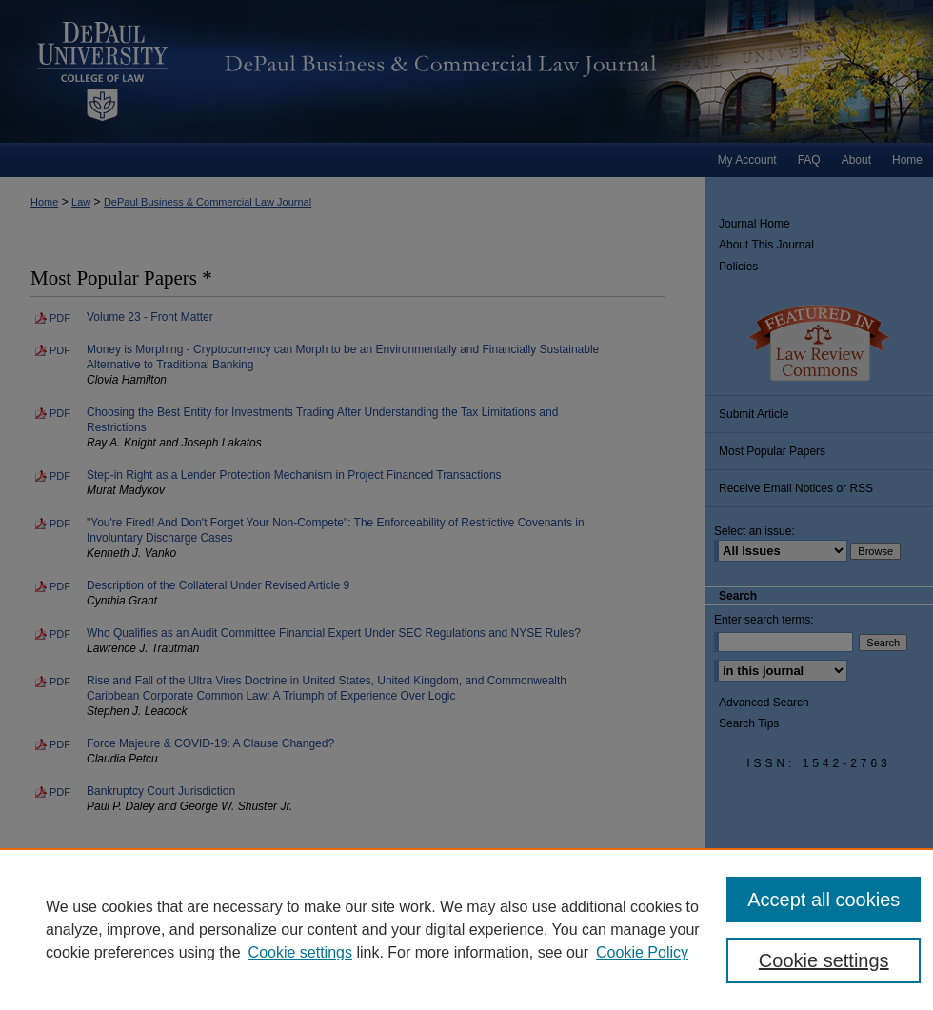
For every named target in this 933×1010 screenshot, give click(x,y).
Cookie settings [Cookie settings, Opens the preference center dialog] (824, 960)
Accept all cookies (823, 899)
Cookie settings (300, 952)
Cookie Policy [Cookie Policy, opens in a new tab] (642, 952)
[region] (466, 929)
